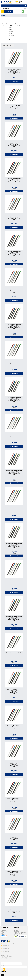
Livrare (2, 932)
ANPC (15, 934)
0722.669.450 (8, 11)
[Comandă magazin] (8, 45)
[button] (25, 2)
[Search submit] (25, 8)
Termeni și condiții (18, 933)
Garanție (16, 930)
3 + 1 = (2, 965)
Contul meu (3, 930)
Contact (3, 934)
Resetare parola (4, 931)
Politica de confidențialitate (20, 932)
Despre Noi (16, 931)
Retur (2, 933)
